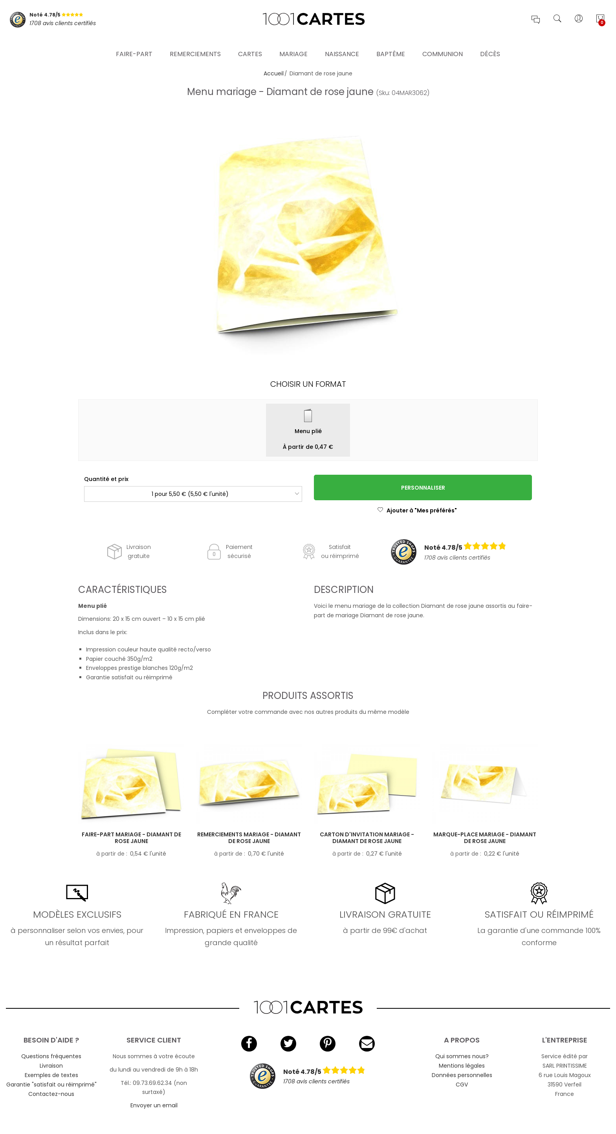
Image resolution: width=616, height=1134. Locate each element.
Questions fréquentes (51, 1056)
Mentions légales (462, 1066)
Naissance (342, 44)
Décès (490, 44)
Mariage (293, 44)
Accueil (274, 73)
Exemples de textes (51, 1075)
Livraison (51, 1066)
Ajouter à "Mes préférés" (417, 510)
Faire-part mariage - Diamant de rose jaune (131, 837)
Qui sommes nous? (462, 1056)
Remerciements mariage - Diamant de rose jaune (249, 837)
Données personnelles (462, 1075)
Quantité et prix (106, 479)
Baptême (390, 44)
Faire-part (134, 44)
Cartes (250, 44)
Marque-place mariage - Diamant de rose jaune (484, 837)
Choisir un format (308, 384)
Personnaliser (423, 488)
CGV (462, 1084)
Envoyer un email (154, 1105)
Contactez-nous (51, 1094)
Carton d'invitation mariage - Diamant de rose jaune (367, 837)
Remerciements (195, 44)
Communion (442, 44)
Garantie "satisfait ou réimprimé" (51, 1084)
